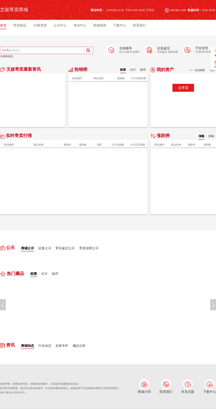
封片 (133, 69)
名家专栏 (61, 345)
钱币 (143, 69)
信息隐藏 (200, 70)
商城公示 (27, 248)
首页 (3, 25)
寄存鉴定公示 (65, 248)
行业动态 (44, 345)
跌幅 (211, 136)
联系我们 (139, 25)
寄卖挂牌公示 (89, 248)
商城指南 (99, 25)
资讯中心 (79, 25)
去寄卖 (183, 88)
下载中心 (119, 25)
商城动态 (27, 345)
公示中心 (60, 25)
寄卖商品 (19, 25)
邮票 (123, 69)
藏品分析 (79, 345)
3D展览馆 (40, 25)
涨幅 (201, 136)
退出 (212, 70)
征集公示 (44, 248)
